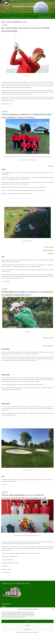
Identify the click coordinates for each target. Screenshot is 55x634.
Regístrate (9, 14)
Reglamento (51, 253)
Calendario (48, 14)
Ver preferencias (27, 629)
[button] (53, 609)
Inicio (2, 14)
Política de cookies (20, 632)
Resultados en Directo (48, 337)
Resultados (51, 166)
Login (27, 17)
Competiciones (13, 17)
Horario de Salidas (49, 247)
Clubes (34, 14)
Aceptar (27, 621)
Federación (22, 14)
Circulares (4, 17)
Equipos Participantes (48, 250)
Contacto (21, 17)
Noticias (15, 14)
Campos (29, 14)
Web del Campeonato (48, 345)
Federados (41, 14)
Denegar (27, 625)
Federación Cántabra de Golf (28, 6)
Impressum (36, 632)
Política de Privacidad (29, 632)
